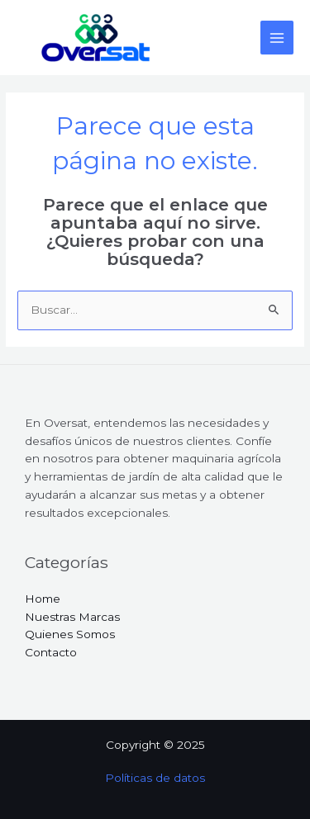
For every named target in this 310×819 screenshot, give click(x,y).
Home (42, 598)
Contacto (51, 652)
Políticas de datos (155, 777)
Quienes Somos (70, 634)
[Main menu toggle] (277, 37)
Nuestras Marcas (72, 616)
